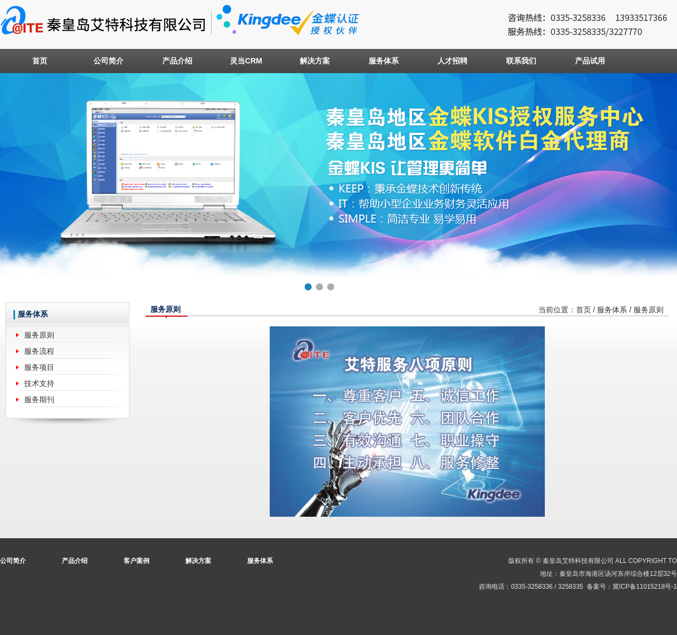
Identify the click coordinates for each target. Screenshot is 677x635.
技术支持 (39, 383)
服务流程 (39, 351)
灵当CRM (246, 60)
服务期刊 (39, 399)
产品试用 (590, 60)
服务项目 (39, 367)
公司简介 (108, 60)
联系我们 (521, 60)
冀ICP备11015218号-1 (645, 586)
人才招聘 (452, 60)
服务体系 (384, 60)
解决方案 (315, 60)
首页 (39, 60)
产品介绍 (177, 60)
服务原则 (39, 335)
